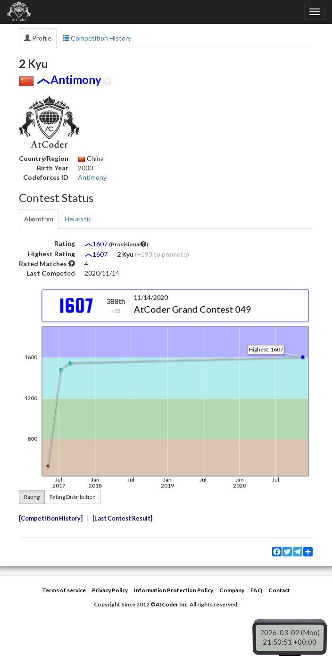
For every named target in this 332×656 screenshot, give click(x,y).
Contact (279, 590)
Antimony (92, 177)
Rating (32, 496)
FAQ (256, 590)
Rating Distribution (73, 496)
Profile (37, 38)
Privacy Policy (110, 590)
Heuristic (78, 219)
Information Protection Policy (173, 590)
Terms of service (64, 590)
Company (231, 590)
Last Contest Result (122, 518)
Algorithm (38, 219)
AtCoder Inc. (172, 604)
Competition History (97, 38)
